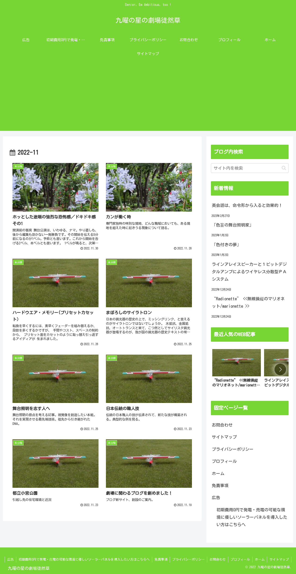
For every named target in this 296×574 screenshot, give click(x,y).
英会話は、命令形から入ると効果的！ (247, 205)
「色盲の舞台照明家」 (232, 225)
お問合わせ (222, 425)
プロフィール (224, 461)
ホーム (218, 473)
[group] (236, 370)
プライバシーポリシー (232, 449)
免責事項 (220, 485)
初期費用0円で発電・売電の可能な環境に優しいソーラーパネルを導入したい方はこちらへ (251, 517)
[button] (284, 168)
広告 (216, 497)
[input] (250, 168)
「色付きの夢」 (226, 244)
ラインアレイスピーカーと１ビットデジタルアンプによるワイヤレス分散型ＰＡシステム (249, 271)
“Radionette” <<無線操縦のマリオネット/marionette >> (248, 302)
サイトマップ (224, 437)
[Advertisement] (148, 98)
